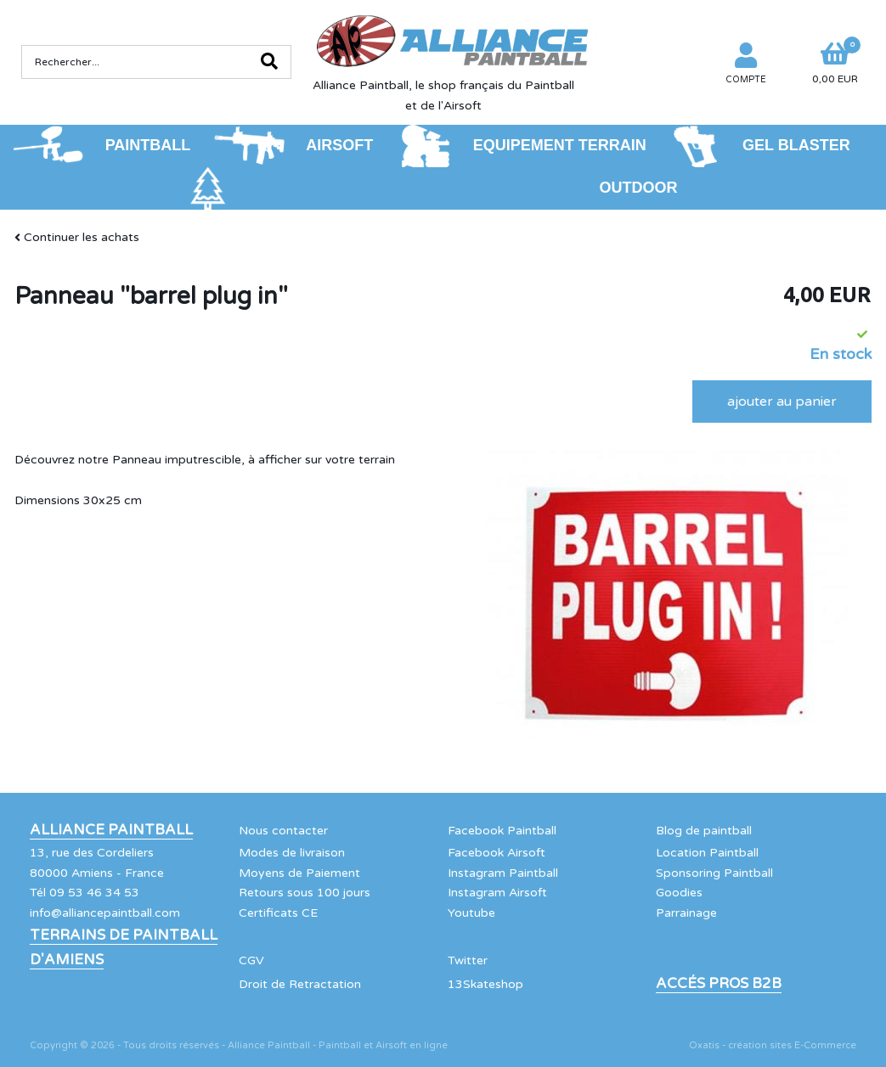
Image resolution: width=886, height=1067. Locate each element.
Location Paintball (707, 852)
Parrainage (686, 913)
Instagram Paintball (503, 873)
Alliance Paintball (111, 830)
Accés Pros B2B (719, 983)
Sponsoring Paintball (714, 873)
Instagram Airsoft (497, 892)
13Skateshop (485, 984)
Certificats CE (278, 913)
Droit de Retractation (300, 984)
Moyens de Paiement (299, 873)
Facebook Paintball (502, 830)
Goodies (679, 892)
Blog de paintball (704, 830)
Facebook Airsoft (496, 852)
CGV (251, 960)
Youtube (471, 913)
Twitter (468, 960)
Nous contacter (283, 830)
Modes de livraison (292, 852)
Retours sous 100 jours (304, 892)
